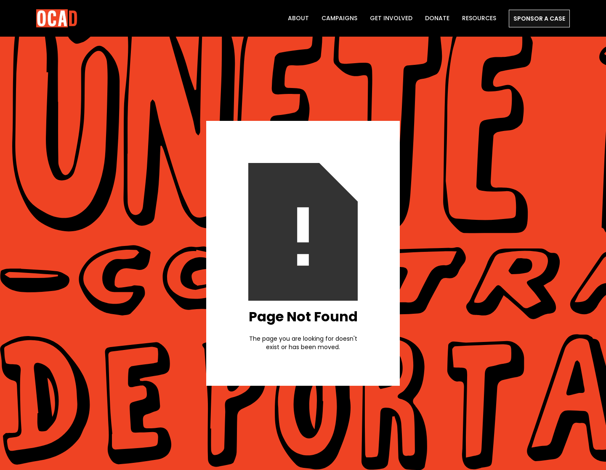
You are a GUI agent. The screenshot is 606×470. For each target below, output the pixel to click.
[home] (57, 18)
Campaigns (339, 18)
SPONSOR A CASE (539, 18)
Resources (479, 18)
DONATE (437, 18)
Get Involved (391, 18)
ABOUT (298, 18)
